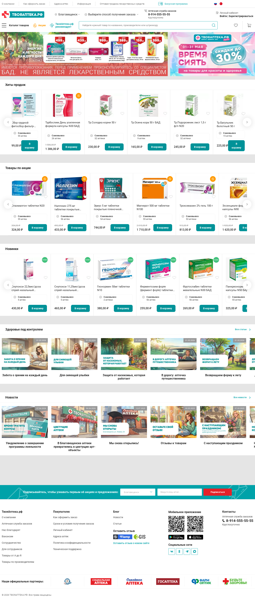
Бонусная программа (173, 3)
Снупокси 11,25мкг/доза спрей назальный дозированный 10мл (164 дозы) (70, 288)
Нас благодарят (11, 530)
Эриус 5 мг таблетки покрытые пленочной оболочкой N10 (107, 207)
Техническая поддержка (67, 549)
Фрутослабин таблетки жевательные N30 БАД (197, 288)
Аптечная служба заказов (17, 523)
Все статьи (243, 329)
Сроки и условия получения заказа (73, 523)
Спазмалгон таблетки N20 (28, 205)
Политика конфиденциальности (71, 542)
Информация (84, 3)
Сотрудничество (11, 542)
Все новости (242, 397)
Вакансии (7, 536)
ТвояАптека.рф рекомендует (61, 25)
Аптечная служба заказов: (162, 11)
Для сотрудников (12, 549)
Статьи (117, 523)
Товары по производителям (18, 561)
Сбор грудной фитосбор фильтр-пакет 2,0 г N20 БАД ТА (24, 124)
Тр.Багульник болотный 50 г (226, 124)
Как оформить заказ (34, 3)
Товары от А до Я (11, 555)
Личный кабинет (63, 530)
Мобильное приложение (184, 512)
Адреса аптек (61, 3)
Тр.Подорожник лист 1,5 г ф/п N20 (190, 124)
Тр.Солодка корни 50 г (102, 122)
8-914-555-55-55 (159, 14)
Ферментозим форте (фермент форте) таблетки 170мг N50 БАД (156, 288)
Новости (118, 517)
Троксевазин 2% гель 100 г (196, 205)
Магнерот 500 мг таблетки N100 (153, 207)
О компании (8, 3)
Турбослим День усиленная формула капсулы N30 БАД (62, 124)
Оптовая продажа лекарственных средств (122, 3)
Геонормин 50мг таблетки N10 (113, 288)
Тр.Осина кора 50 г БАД (145, 122)
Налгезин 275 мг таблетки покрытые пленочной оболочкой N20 (68, 207)
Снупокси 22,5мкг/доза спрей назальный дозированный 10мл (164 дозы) (28, 288)
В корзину (29, 145)
